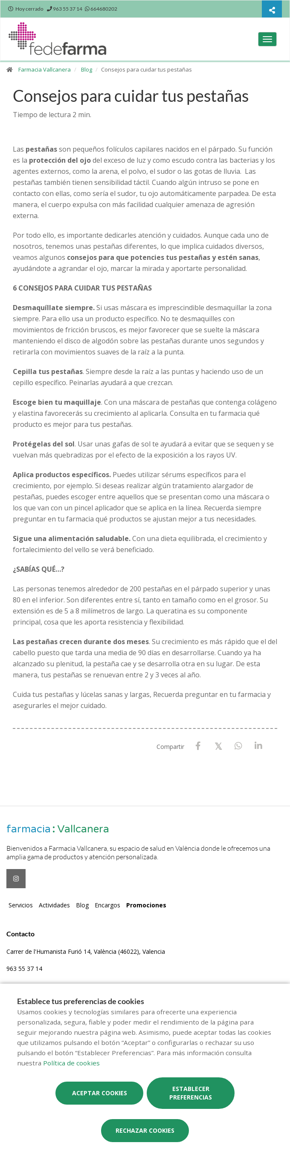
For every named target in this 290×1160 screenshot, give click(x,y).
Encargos (107, 905)
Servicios (21, 905)
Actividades (54, 905)
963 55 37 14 (24, 968)
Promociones (146, 905)
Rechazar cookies (145, 1130)
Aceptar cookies (99, 1093)
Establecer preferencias (190, 1093)
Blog (86, 69)
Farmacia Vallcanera (44, 69)
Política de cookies (71, 1063)
